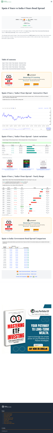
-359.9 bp (26, 265)
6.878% (16, 255)
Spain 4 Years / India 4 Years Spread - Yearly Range (13, 66)
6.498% (16, 250)
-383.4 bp (26, 250)
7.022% (16, 257)
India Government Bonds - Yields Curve (27, 274)
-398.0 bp (26, 254)
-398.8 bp (26, 255)
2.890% (11, 255)
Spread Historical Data (8, 418)
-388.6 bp (26, 260)
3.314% (11, 262)
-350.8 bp (26, 267)
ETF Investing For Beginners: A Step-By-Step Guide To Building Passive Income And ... (43, 169)
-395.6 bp (26, 252)
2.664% (11, 250)
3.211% (11, 260)
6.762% (16, 254)
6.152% (16, 249)
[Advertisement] (26, 12)
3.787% (11, 265)
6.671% (16, 252)
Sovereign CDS (7, 416)
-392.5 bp (26, 259)
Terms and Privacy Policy (9, 423)
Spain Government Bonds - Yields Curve (27, 271)
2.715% (11, 252)
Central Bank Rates (8, 415)
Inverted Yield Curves (8, 419)
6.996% (16, 264)
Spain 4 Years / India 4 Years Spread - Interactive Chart (14, 63)
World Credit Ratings (8, 413)
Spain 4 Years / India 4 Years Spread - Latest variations (14, 64)
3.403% (11, 264)
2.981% (11, 257)
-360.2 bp (26, 262)
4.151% (11, 267)
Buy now (27, 84)
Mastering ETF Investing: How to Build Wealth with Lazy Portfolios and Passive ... (10, 169)
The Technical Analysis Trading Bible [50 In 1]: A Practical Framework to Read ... (26, 169)
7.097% (16, 260)
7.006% (16, 259)
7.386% (16, 265)
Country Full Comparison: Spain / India (26, 276)
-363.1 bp (26, 249)
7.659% (16, 267)
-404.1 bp (26, 257)
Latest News (6, 420)
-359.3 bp (26, 264)
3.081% (11, 259)
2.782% (11, 254)
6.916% (16, 262)
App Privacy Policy (8, 422)
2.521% (11, 249)
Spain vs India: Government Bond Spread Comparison (14, 68)
